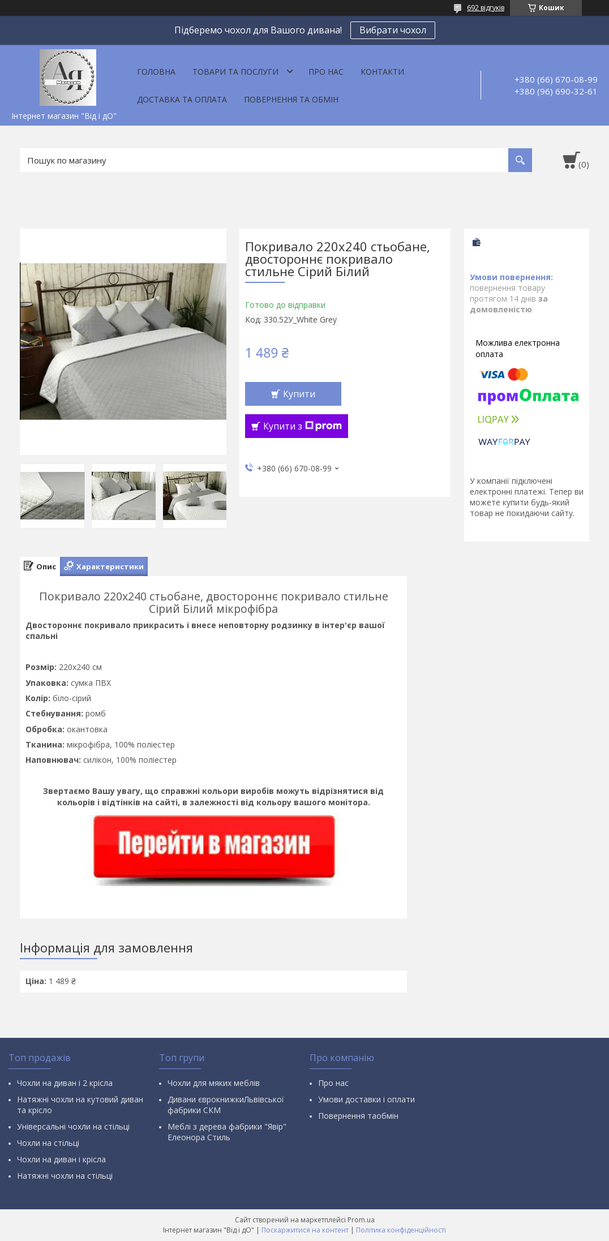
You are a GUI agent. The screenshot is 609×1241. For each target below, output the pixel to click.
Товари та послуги (235, 71)
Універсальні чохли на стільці (73, 1126)
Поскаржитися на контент (305, 1230)
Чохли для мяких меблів (214, 1082)
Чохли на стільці (48, 1142)
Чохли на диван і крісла (61, 1159)
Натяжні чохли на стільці (65, 1175)
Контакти (382, 71)
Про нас (326, 71)
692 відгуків (485, 7)
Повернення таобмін (358, 1115)
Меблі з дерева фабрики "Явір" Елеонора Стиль (227, 1132)
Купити (299, 394)
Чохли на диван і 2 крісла (65, 1082)
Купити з (302, 426)
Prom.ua (361, 1220)
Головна (156, 71)
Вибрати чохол (392, 30)
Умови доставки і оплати (366, 1099)
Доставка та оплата (182, 99)
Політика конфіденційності (401, 1230)
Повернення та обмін (291, 99)
